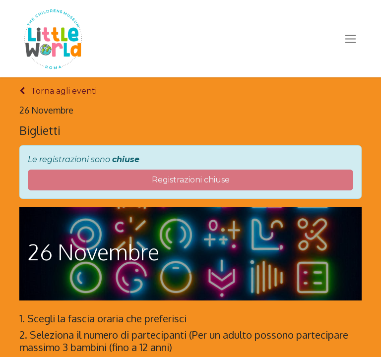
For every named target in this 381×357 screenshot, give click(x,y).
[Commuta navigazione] (350, 38)
